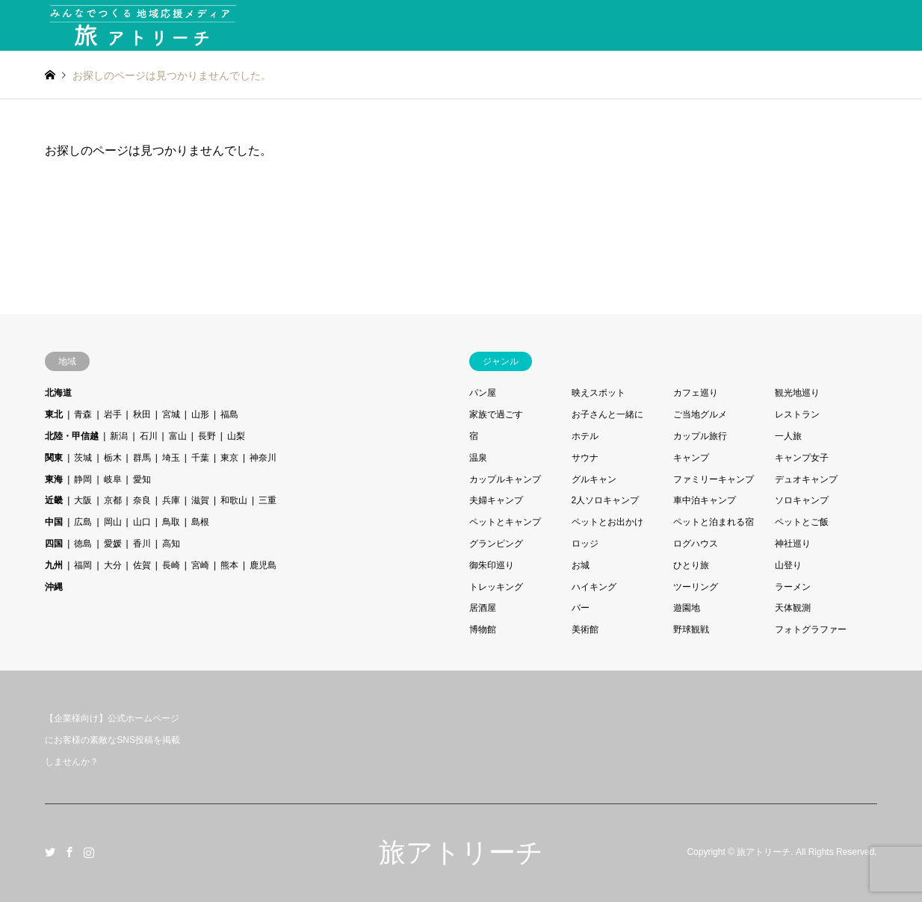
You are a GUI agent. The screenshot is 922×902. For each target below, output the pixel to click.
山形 (200, 414)
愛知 (142, 479)
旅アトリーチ (461, 852)
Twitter (50, 852)
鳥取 (171, 522)
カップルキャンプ (505, 479)
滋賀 (200, 500)
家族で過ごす (496, 414)
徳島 (83, 543)
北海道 (58, 393)
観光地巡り (797, 393)
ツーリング (695, 587)
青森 (83, 414)
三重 (267, 500)
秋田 (142, 414)
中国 (54, 522)
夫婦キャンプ (496, 500)
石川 (149, 436)
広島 (83, 522)
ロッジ (585, 543)
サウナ (585, 457)
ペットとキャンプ (505, 522)
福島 (229, 414)
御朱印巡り (491, 565)
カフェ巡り (695, 393)
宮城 (171, 414)
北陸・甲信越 (72, 436)
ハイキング (594, 587)
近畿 (54, 500)
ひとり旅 (691, 565)
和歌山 (233, 500)
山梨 (236, 436)
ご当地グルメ (700, 414)
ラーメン (793, 587)
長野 (207, 436)
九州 (54, 565)
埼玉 (171, 457)
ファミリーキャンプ (713, 479)
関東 (54, 457)
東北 (54, 414)
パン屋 (482, 393)
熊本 (229, 565)
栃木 (113, 457)
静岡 (83, 479)
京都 (113, 500)
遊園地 (686, 608)
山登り (788, 565)
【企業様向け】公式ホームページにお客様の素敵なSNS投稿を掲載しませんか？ (112, 740)
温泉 (478, 457)
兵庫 (171, 500)
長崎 (171, 565)
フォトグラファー (811, 629)
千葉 (200, 457)
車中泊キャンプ (704, 500)
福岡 (83, 565)
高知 (171, 543)
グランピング (496, 543)
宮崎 (200, 565)
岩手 (113, 414)
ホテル (585, 436)
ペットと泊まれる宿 (713, 522)
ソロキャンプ (802, 500)
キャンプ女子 (802, 457)
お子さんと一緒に (607, 414)
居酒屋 (482, 608)
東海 (54, 479)
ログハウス (695, 543)
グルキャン (594, 479)
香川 (142, 543)
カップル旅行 (700, 436)
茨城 (83, 457)
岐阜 (113, 479)
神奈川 (263, 457)
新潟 (119, 436)
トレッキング (496, 587)
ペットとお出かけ (607, 522)
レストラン (797, 414)
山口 (142, 522)
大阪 (83, 500)
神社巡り (793, 543)
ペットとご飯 (802, 522)
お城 (581, 565)
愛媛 (113, 543)
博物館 (482, 629)
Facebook (69, 852)
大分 (113, 565)
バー (581, 608)
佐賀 (142, 565)
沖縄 (54, 587)
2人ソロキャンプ (606, 500)
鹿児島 (263, 565)
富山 (178, 436)
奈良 (142, 500)
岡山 (113, 522)
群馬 (142, 457)
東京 (229, 457)
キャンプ (691, 457)
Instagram (89, 852)
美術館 (585, 629)
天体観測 (793, 608)
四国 (54, 543)
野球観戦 (691, 629)
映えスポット (598, 393)
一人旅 (788, 436)
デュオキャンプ (806, 479)
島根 (200, 522)
